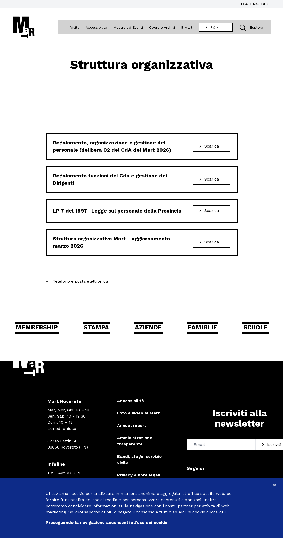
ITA (244, 4)
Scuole (252, 328)
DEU (265, 4)
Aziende (150, 328)
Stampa (101, 328)
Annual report (131, 427)
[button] (243, 27)
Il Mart (187, 28)
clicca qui (216, 512)
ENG (254, 4)
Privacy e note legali (138, 477)
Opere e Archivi (162, 28)
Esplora (250, 27)
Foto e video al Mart (138, 415)
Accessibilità (97, 28)
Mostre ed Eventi (128, 28)
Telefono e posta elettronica (80, 282)
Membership (42, 328)
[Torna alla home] (24, 28)
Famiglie (202, 328)
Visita (75, 28)
